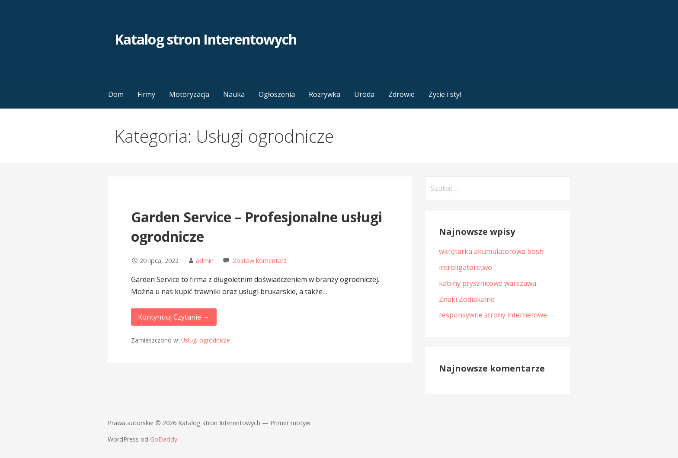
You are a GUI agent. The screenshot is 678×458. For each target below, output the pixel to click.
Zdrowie (401, 94)
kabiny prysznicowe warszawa (487, 283)
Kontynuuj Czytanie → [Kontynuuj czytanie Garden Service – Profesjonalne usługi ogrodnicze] (174, 317)
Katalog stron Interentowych (206, 39)
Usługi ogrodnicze (205, 340)
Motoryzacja (189, 94)
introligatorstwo (465, 267)
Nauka (234, 94)
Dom (116, 94)
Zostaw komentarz (260, 260)
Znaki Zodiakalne (467, 299)
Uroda (364, 94)
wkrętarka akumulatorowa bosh (491, 251)
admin (205, 260)
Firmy (146, 94)
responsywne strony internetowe (493, 315)
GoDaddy (163, 439)
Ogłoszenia (277, 94)
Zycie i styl (445, 94)
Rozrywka (324, 94)
